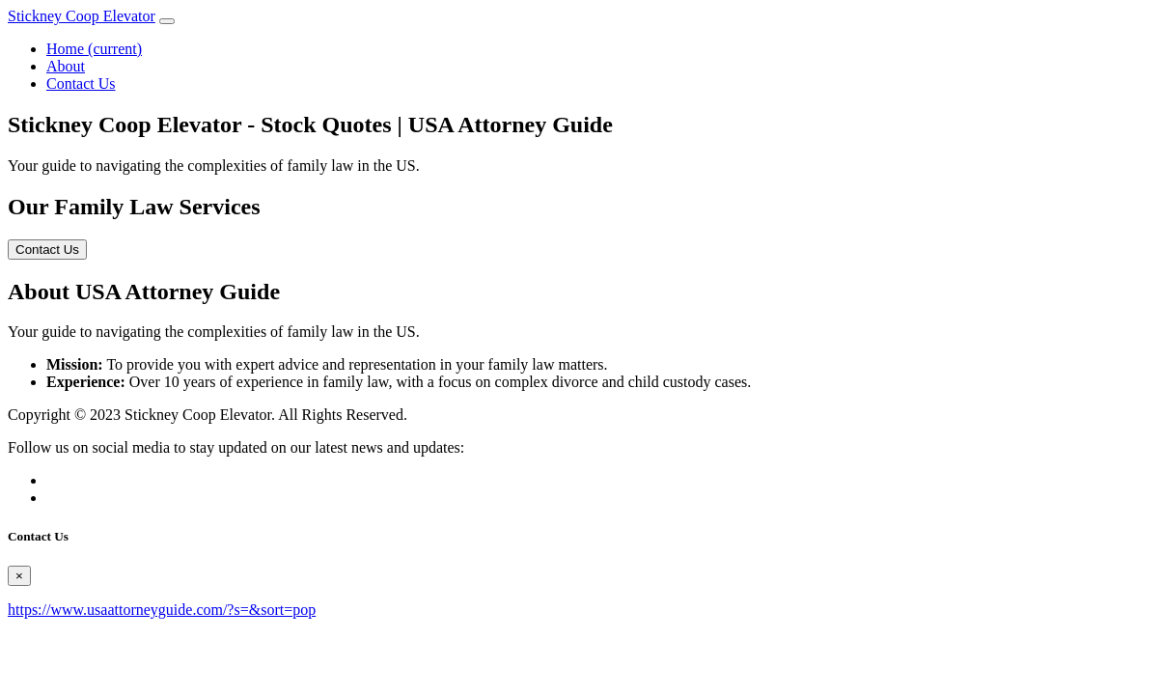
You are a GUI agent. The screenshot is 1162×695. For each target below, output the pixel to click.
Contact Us (81, 83)
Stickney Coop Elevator (81, 16)
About (65, 66)
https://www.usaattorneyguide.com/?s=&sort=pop (162, 609)
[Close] (19, 576)
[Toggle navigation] (167, 21)
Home (94, 49)
